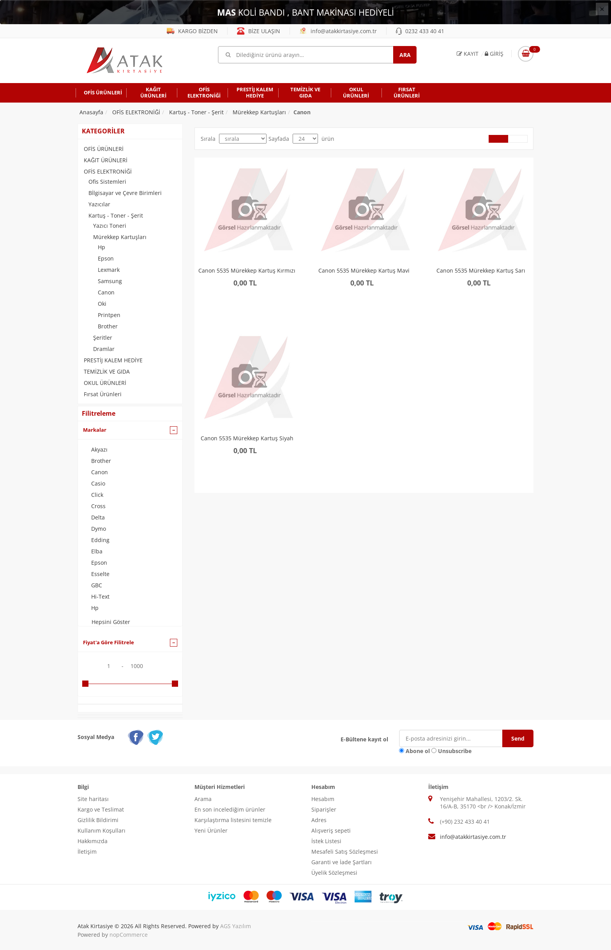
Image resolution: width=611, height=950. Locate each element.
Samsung (110, 281)
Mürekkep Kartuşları (120, 237)
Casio (98, 483)
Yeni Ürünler (211, 830)
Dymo (98, 528)
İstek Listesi (326, 841)
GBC (96, 585)
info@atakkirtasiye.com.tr (338, 31)
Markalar (94, 429)
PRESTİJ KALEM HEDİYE (113, 360)
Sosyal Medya (96, 737)
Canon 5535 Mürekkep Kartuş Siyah (247, 438)
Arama (203, 799)
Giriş (494, 53)
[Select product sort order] (243, 139)
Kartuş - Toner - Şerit (115, 215)
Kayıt (468, 53)
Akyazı (99, 449)
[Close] (602, 9)
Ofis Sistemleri (107, 181)
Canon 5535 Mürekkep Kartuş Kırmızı (246, 271)
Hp (101, 247)
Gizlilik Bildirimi (98, 820)
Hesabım (322, 799)
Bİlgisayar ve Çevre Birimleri (125, 193)
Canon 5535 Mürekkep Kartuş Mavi (364, 271)
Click (97, 494)
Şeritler (102, 337)
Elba (96, 551)
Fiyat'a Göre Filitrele (108, 642)
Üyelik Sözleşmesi (334, 872)
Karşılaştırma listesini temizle (233, 820)
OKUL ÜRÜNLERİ (105, 382)
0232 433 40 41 (420, 31)
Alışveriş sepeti (331, 830)
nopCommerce (128, 934)
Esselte (100, 574)
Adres (319, 820)
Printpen (109, 315)
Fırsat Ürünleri (103, 394)
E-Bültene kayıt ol (364, 739)
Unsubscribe (454, 751)
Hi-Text (100, 596)
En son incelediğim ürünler (229, 809)
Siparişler (323, 809)
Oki (102, 303)
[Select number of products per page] (305, 139)
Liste (518, 139)
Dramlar (104, 349)
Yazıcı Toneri (109, 225)
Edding (100, 540)
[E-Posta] (456, 738)
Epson (106, 258)
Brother (108, 326)
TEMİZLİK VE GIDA (107, 371)
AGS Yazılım (235, 926)
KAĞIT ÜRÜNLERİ (105, 160)
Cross (98, 506)
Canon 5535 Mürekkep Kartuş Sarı (480, 271)
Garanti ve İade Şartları (341, 862)
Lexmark (109, 269)
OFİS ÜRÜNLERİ (104, 148)
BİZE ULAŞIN (258, 31)
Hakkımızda (93, 841)
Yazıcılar (99, 204)
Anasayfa (91, 112)
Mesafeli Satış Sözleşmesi (344, 851)
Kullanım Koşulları (101, 830)
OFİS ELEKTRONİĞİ (108, 171)
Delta (98, 517)
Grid (498, 139)
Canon (106, 292)
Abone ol (418, 751)
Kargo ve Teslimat (101, 809)
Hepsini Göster (111, 622)
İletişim (87, 851)
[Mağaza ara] (317, 55)
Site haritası (93, 799)
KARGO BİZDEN (192, 31)
